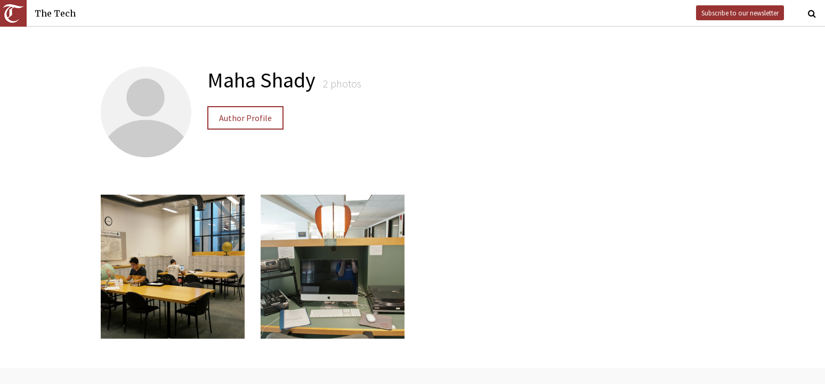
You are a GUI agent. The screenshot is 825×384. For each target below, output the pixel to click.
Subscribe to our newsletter (740, 13)
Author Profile (245, 118)
